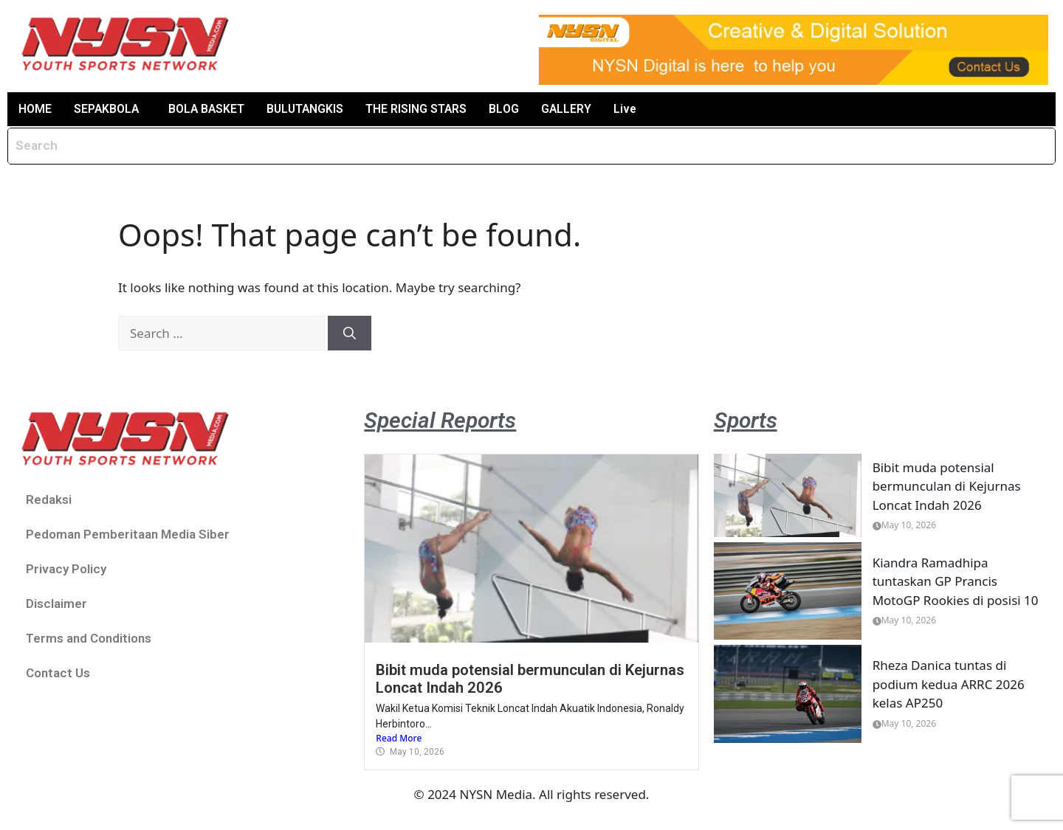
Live (631, 109)
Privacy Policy (66, 569)
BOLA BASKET (208, 109)
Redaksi (49, 500)
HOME (35, 109)
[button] (111, 109)
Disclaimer (56, 604)
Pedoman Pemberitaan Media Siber (128, 535)
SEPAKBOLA (107, 109)
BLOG (509, 109)
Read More (399, 738)
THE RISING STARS (421, 109)
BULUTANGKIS (308, 109)
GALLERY (571, 109)
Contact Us (58, 673)
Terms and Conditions (88, 639)
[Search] (349, 333)
